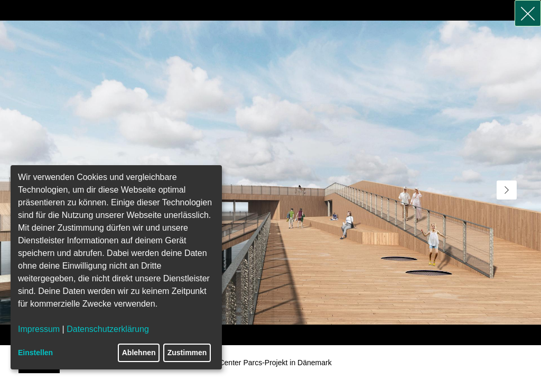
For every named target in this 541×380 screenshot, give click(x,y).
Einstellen (35, 352)
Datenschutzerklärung (108, 329)
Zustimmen (187, 352)
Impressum (39, 329)
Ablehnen (139, 352)
